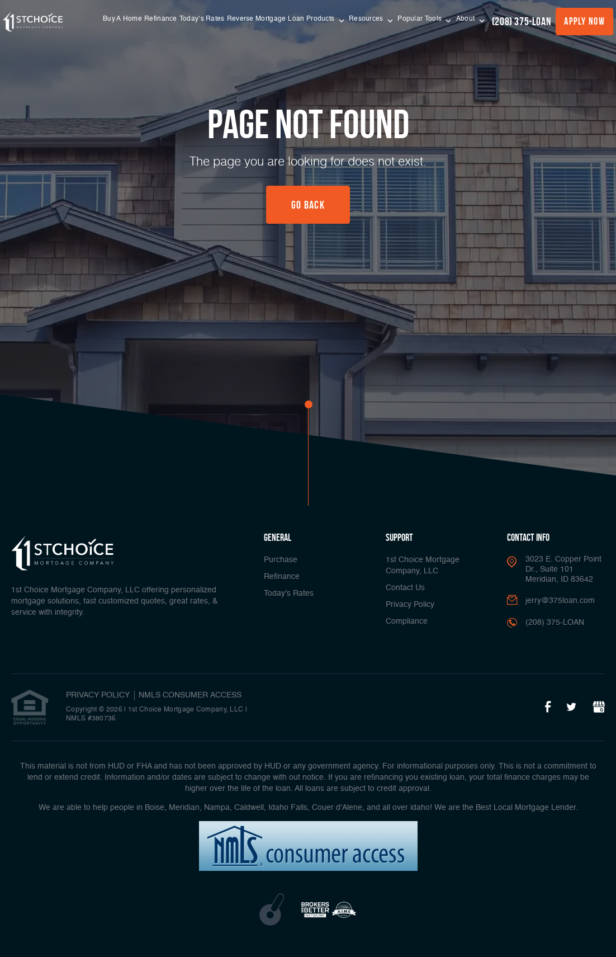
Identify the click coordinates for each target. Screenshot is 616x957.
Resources (367, 19)
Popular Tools (420, 19)
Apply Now (584, 21)
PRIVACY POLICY (98, 695)
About (466, 19)
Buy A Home (122, 19)
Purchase (280, 560)
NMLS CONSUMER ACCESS (190, 695)
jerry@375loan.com (560, 601)
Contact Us (405, 588)
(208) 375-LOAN (521, 21)
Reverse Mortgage (256, 19)
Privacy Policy (410, 605)
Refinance (160, 19)
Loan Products (312, 19)
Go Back (308, 205)
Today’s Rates (202, 19)
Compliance (407, 621)
